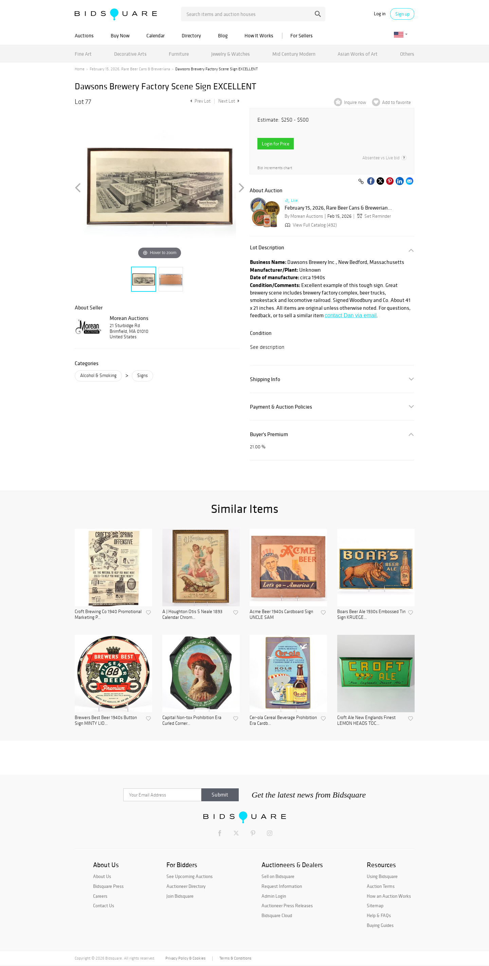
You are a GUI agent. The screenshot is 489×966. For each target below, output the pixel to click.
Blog (223, 35)
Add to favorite (396, 102)
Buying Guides (380, 925)
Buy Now (120, 35)
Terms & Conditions (235, 958)
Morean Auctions (129, 318)
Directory (191, 35)
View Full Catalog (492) (310, 225)
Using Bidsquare (382, 876)
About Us (102, 876)
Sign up (402, 14)
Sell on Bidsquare (277, 876)
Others (407, 54)
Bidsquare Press (108, 886)
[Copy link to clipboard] (361, 182)
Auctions (84, 35)
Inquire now (355, 102)
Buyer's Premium (269, 434)
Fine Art (83, 54)
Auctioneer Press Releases (287, 905)
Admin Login (273, 896)
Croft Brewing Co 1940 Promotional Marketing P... (108, 614)
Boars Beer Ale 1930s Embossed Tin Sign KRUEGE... (371, 614)
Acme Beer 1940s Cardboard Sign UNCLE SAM (281, 614)
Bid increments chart (274, 168)
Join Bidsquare (180, 896)
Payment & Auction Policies (281, 407)
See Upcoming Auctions (189, 876)
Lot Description (267, 247)
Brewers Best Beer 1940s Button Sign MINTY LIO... (106, 720)
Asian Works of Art (358, 54)
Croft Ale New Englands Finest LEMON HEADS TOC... (366, 720)
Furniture (179, 54)
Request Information (281, 886)
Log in (379, 13)
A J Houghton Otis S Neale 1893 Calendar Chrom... (192, 614)
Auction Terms (381, 886)
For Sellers (301, 35)
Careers (100, 896)
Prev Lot (199, 101)
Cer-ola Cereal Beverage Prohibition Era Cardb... (283, 720)
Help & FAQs (379, 915)
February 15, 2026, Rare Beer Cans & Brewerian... (338, 208)
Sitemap (375, 905)
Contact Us (103, 905)
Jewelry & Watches (230, 54)
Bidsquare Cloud (276, 915)
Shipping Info (265, 379)
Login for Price (275, 144)
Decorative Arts (130, 54)
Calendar (155, 35)
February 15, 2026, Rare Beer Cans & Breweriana (130, 69)
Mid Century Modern (293, 54)
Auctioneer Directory (185, 886)
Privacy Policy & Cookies (185, 958)
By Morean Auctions (304, 216)
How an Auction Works (389, 896)
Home (80, 69)
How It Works (258, 35)
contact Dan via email (351, 315)
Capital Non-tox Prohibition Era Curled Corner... (191, 720)
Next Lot (228, 101)
